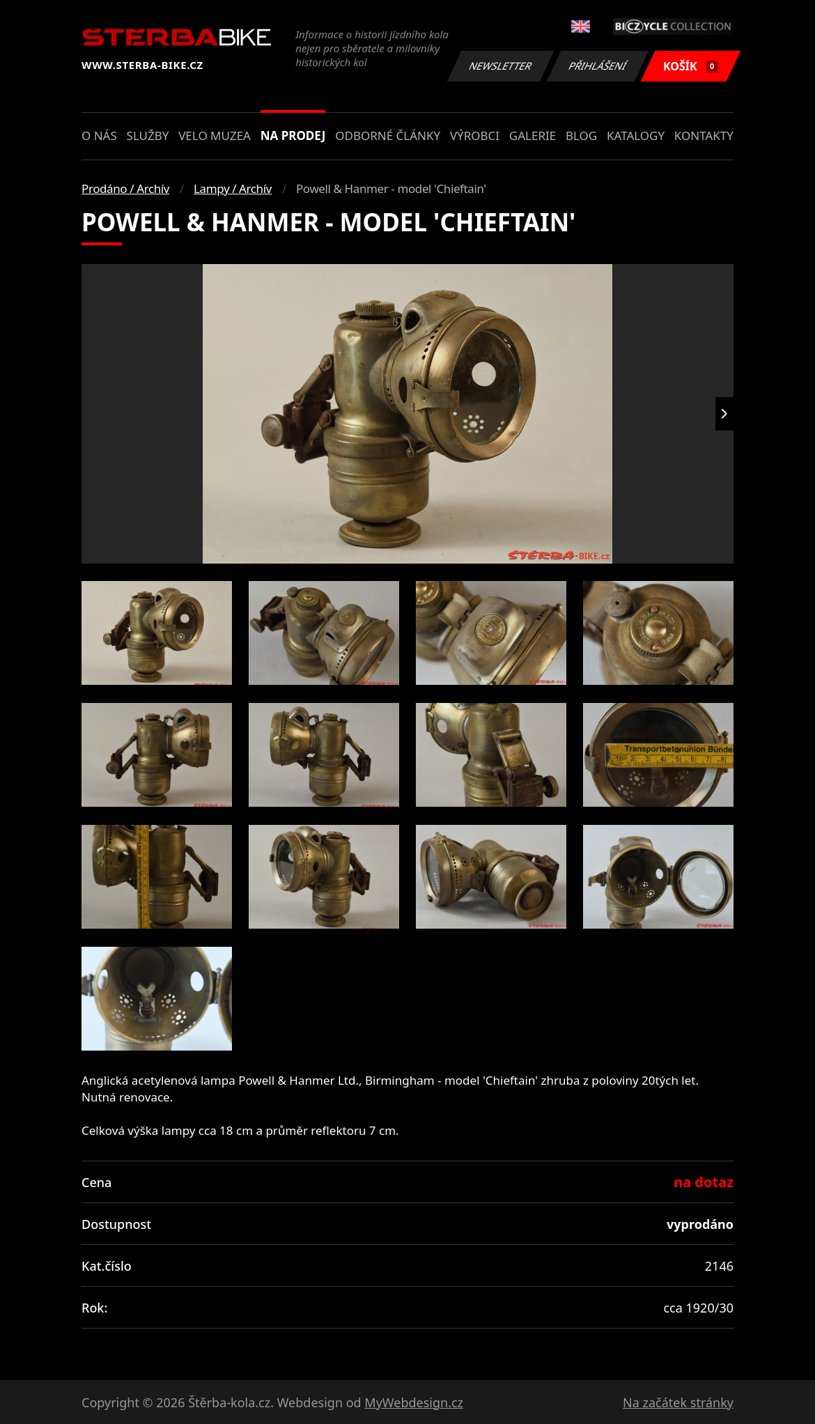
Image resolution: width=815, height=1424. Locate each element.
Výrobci (474, 135)
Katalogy (636, 135)
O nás (99, 135)
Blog (581, 135)
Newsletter (500, 65)
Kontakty (704, 135)
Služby (148, 135)
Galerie (532, 135)
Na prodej (293, 135)
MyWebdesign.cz (413, 1402)
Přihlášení (597, 65)
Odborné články (387, 135)
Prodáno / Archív (125, 188)
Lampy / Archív (233, 188)
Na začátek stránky (678, 1402)
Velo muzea (214, 135)
